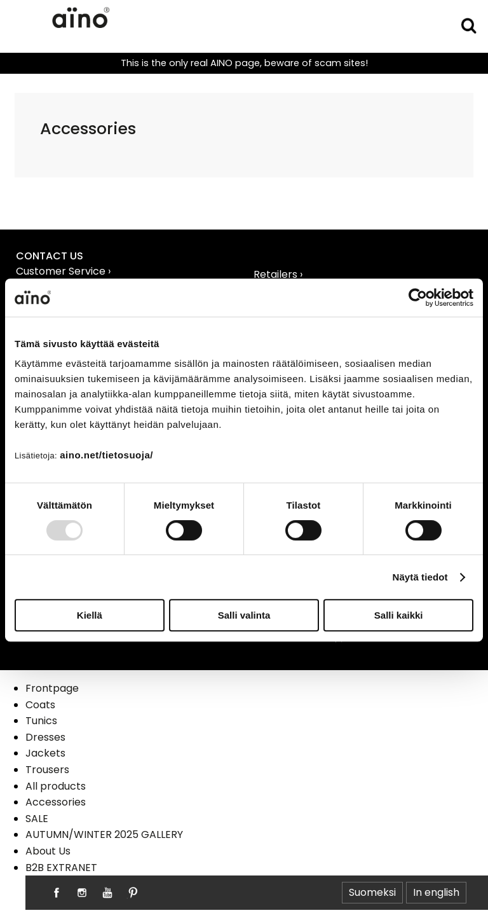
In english (436, 892)
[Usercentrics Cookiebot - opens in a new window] (417, 297)
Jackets (45, 753)
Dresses (45, 737)
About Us (48, 851)
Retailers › (278, 274)
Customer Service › (63, 271)
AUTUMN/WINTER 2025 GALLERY (104, 834)
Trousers (47, 769)
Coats (40, 704)
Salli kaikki (398, 615)
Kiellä (89, 615)
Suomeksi (372, 892)
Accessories (55, 802)
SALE (36, 818)
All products (55, 786)
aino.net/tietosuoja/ (106, 455)
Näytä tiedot (420, 577)
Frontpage (52, 688)
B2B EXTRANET (61, 867)
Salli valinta (244, 615)
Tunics (41, 720)
